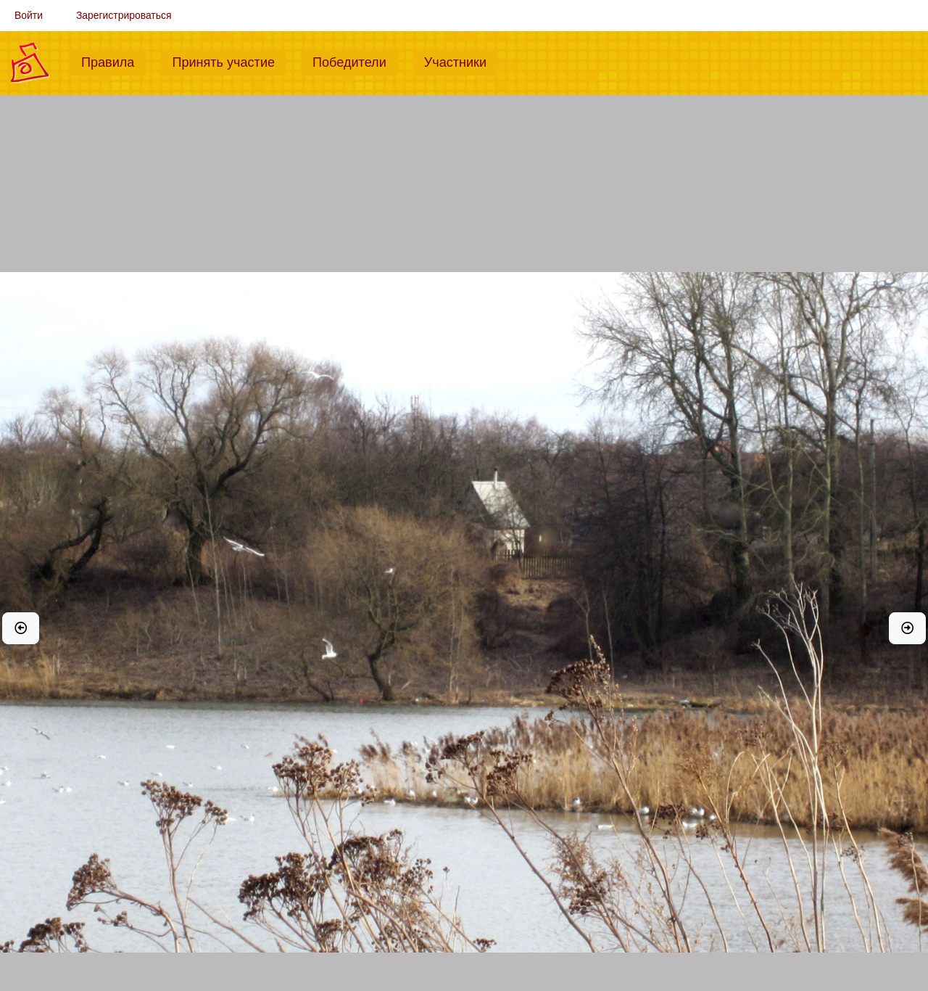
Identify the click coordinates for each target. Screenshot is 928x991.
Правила (113, 61)
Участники (461, 61)
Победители (355, 61)
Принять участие (229, 61)
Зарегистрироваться (124, 15)
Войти (28, 15)
